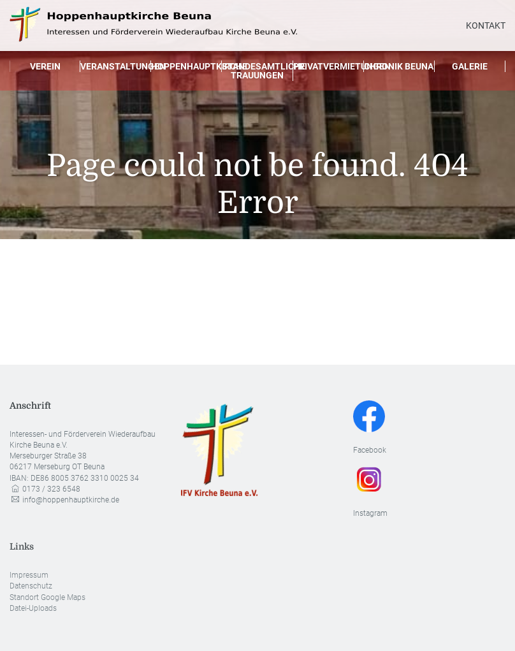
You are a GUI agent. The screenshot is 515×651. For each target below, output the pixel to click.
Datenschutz (31, 586)
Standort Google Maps (47, 597)
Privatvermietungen (328, 66)
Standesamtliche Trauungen (257, 70)
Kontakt (485, 25)
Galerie (470, 66)
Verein (45, 66)
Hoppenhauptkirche (186, 66)
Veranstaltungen (115, 66)
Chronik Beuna (398, 66)
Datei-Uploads (33, 608)
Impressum (29, 575)
